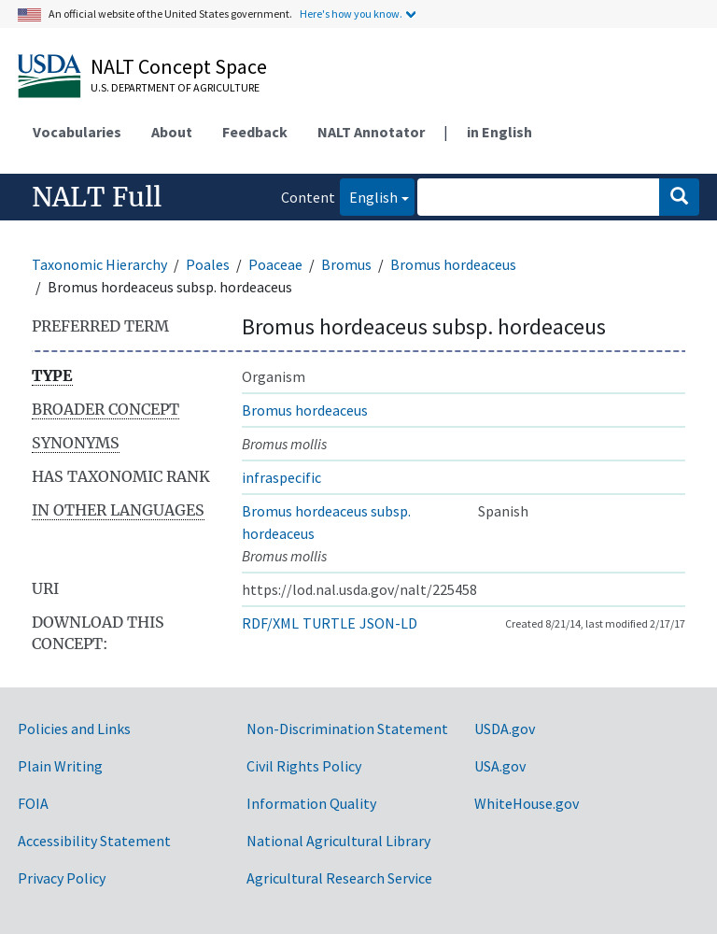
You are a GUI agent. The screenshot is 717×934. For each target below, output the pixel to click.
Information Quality (311, 803)
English (369, 195)
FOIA (33, 803)
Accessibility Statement (94, 840)
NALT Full (97, 197)
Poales (208, 264)
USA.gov (500, 766)
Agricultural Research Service (339, 878)
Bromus (346, 264)
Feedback (255, 131)
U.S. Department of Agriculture (175, 87)
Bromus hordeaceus (453, 264)
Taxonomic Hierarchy (99, 264)
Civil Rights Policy (303, 766)
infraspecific (281, 477)
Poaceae (275, 264)
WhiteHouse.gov (526, 803)
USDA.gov (504, 728)
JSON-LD (388, 623)
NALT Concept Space (179, 66)
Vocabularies (77, 131)
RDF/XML (270, 623)
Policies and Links (74, 728)
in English (499, 131)
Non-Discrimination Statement (347, 728)
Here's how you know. (351, 14)
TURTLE (329, 623)
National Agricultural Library (338, 840)
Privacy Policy (61, 878)
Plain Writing (60, 766)
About (171, 131)
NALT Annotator (371, 131)
